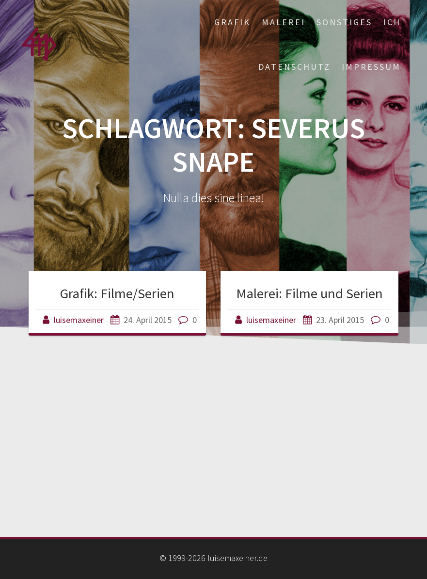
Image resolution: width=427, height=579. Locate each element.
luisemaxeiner (79, 319)
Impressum (371, 66)
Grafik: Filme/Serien (117, 293)
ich (392, 22)
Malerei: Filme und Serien (309, 293)
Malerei (283, 22)
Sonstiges (344, 22)
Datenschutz (294, 66)
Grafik (232, 22)
